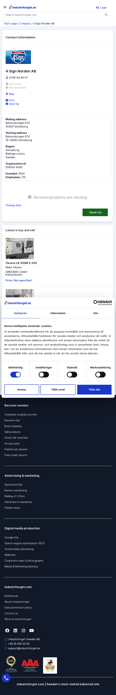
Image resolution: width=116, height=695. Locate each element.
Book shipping (13, 426)
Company (25, 23)
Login (101, 7)
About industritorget (17, 601)
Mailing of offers (15, 496)
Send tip (12, 103)
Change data (13, 205)
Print (10, 100)
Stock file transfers (16, 437)
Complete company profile (21, 414)
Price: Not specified (18, 280)
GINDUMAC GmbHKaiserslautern (16, 273)
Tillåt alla (94, 389)
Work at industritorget (18, 619)
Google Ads (12, 537)
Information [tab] (58, 313)
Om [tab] (95, 313)
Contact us (11, 613)
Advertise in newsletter (18, 501)
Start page (10, 23)
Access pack (12, 443)
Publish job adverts (16, 449)
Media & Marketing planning (21, 566)
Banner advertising (16, 490)
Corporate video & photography (24, 560)
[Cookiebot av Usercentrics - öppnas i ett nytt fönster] (96, 302)
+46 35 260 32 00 (17, 643)
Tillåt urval (58, 389)
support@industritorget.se (22, 648)
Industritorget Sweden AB (22, 639)
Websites (10, 554)
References (11, 595)
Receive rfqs (12, 420)
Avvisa (21, 389)
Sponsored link (13, 484)
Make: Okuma (13, 267)
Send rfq (95, 212)
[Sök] (106, 15)
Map (10, 93)
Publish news (12, 507)
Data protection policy (18, 607)
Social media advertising (19, 549)
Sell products (12, 431)
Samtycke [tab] (20, 313)
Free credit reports (16, 455)
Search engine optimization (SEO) (25, 543)
